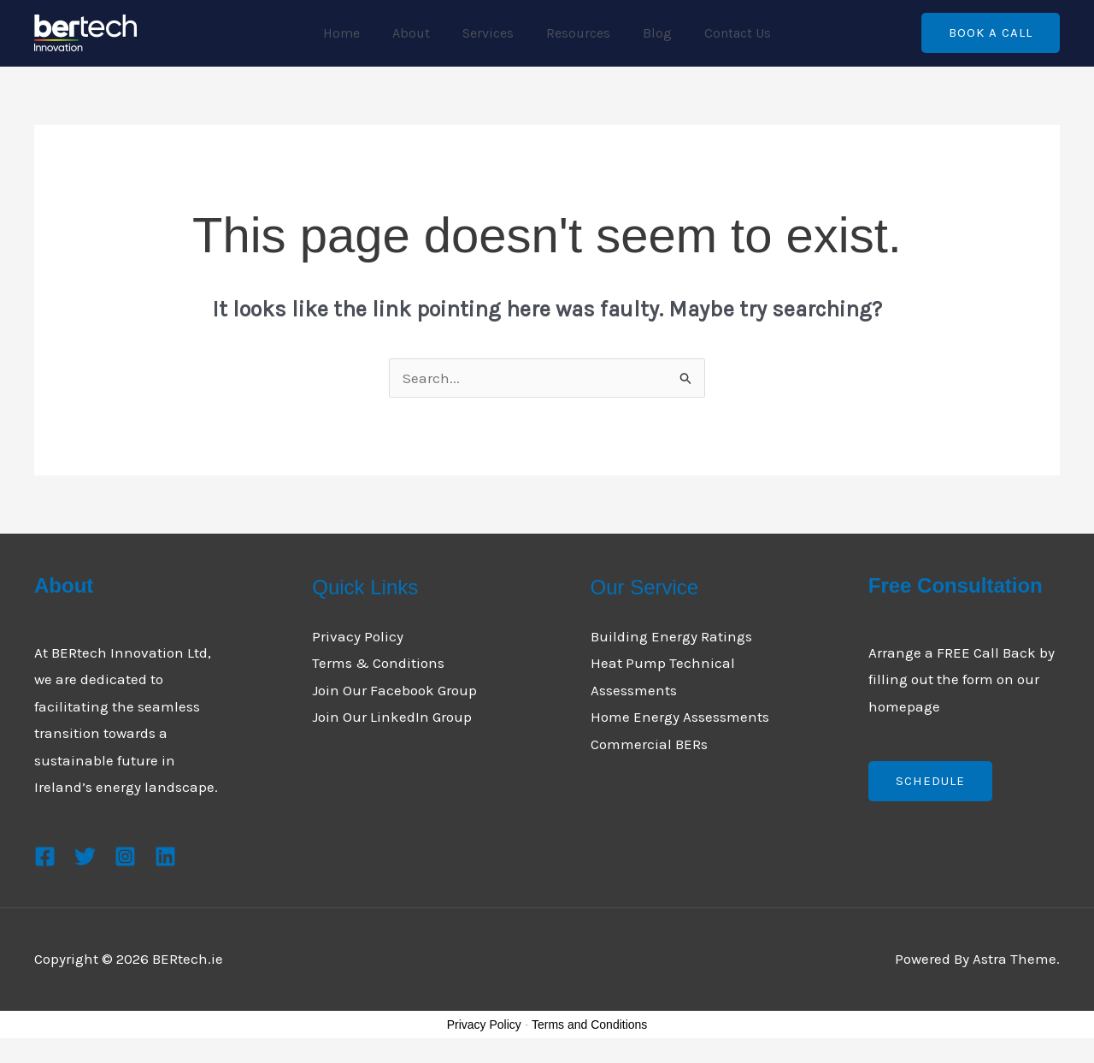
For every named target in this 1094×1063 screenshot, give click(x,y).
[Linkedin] (165, 856)
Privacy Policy (357, 636)
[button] (990, 33)
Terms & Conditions (378, 662)
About (419, 33)
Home (354, 33)
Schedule (930, 780)
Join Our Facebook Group (394, 690)
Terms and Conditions (589, 1024)
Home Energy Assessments (680, 716)
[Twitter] (85, 856)
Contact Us (724, 33)
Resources (576, 33)
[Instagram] (125, 856)
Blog (649, 33)
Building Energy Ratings (671, 636)
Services (490, 33)
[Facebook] (45, 856)
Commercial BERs (649, 744)
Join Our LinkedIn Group (392, 716)
